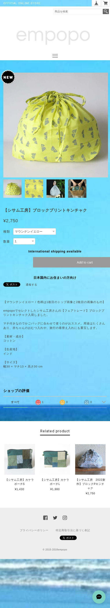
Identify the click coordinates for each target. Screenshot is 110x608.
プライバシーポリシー (34, 530)
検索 (106, 11)
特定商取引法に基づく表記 (73, 530)
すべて (15, 402)
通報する (31, 284)
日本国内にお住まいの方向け (55, 277)
